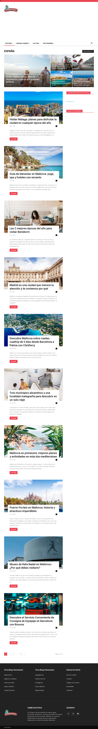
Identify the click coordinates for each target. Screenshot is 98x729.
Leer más (13, 139)
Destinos (9, 43)
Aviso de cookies (71, 675)
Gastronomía (48, 43)
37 (21, 654)
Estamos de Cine (40, 679)
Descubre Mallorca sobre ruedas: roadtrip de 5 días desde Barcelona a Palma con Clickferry (32, 342)
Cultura (36, 43)
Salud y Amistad (9, 686)
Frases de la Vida (9, 682)
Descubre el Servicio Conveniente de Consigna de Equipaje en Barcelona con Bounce (32, 621)
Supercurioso (8, 675)
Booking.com (70, 101)
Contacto (69, 679)
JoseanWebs (70, 686)
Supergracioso (39, 675)
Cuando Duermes (9, 690)
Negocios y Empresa (10, 679)
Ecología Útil (39, 682)
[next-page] (24, 654)
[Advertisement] (60, 8)
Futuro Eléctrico (40, 686)
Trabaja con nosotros (72, 682)
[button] (91, 43)
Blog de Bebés (39, 690)
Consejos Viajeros (23, 43)
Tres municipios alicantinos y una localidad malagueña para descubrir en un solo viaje (33, 396)
